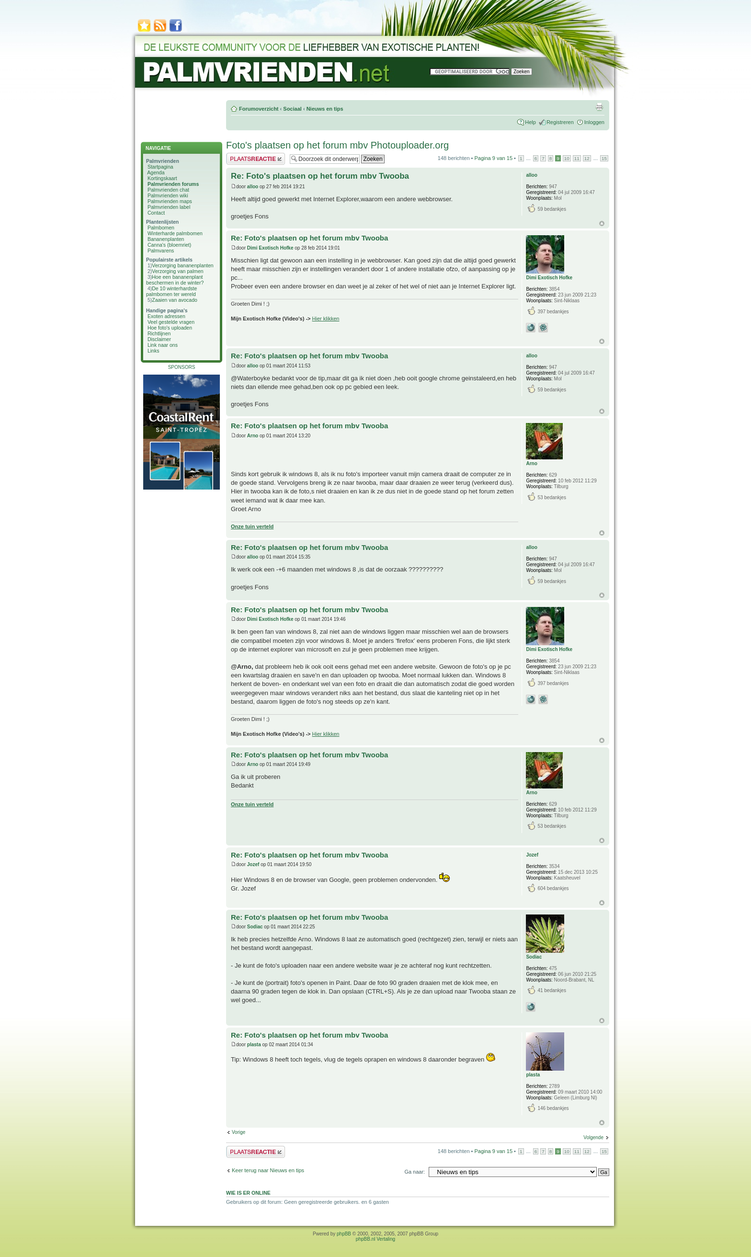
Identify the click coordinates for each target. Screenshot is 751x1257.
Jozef (253, 864)
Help (530, 122)
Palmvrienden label (169, 207)
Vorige (238, 1132)
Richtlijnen (159, 333)
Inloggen (594, 122)
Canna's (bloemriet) (169, 245)
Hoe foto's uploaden (170, 328)
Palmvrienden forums (173, 184)
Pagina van (493, 158)
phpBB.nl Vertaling (375, 1239)
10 (566, 158)
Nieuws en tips (325, 109)
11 (577, 158)
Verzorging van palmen (177, 271)
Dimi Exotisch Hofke (270, 248)
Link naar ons (163, 345)
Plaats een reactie (255, 159)
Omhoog (601, 223)
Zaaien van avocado (174, 300)
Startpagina (160, 167)
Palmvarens (161, 250)
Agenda (155, 172)
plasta (254, 1044)
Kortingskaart (162, 178)
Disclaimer (159, 339)
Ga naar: (414, 1172)
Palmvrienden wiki (168, 195)
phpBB (344, 1233)
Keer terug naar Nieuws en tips (268, 1170)
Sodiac (255, 926)
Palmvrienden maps (170, 201)
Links (153, 351)
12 (587, 158)
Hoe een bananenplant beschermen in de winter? (175, 280)
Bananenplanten (166, 239)
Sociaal (292, 109)
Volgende (593, 1137)
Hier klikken (326, 318)
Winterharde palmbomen (175, 233)
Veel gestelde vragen (171, 322)
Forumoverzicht (259, 109)
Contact (156, 213)
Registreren (560, 122)
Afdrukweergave (599, 107)
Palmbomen (161, 227)
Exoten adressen (166, 316)
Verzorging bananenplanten (182, 265)
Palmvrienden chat (168, 190)
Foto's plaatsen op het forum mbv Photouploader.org (337, 145)
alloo (252, 186)
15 (604, 158)
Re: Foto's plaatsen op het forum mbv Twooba (320, 176)
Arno (252, 435)
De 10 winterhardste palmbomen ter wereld (171, 291)
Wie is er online (248, 1193)
